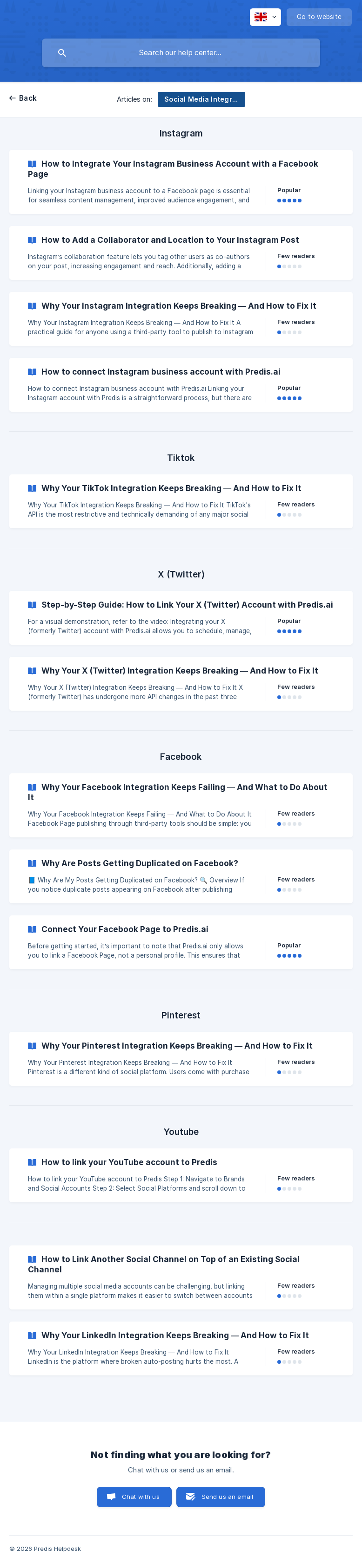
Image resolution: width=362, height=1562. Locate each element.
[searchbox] (181, 53)
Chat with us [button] (141, 1496)
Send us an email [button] (227, 1496)
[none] (265, 17)
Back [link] (28, 98)
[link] (181, 182)
